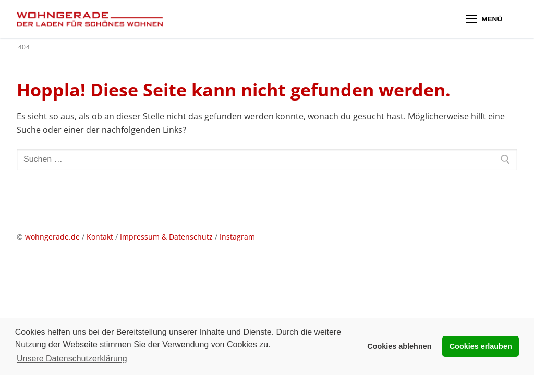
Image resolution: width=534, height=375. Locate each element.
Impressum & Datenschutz (167, 237)
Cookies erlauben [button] (481, 346)
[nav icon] (484, 19)
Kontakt (100, 237)
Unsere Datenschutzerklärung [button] (72, 358)
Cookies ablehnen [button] (399, 346)
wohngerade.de (52, 237)
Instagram (237, 237)
